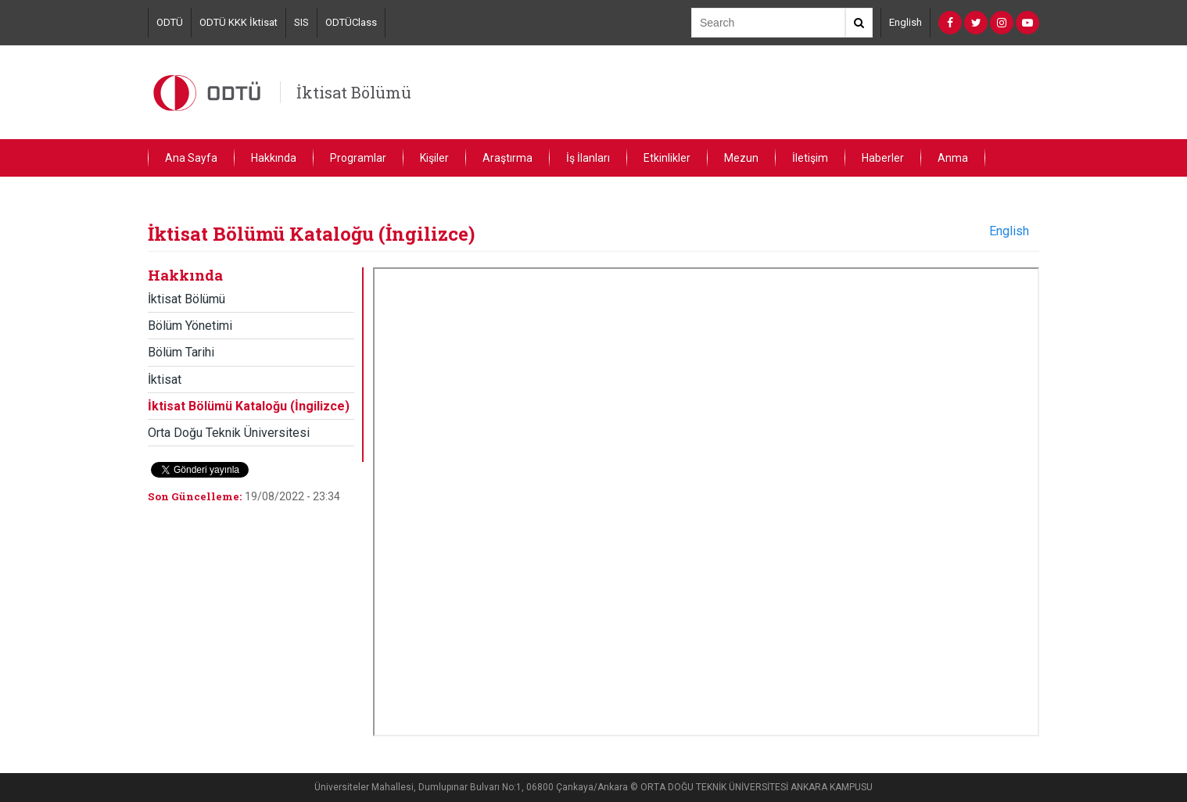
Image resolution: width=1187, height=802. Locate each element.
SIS (301, 22)
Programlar (358, 158)
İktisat (164, 379)
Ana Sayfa (191, 158)
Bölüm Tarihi (181, 352)
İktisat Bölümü (353, 92)
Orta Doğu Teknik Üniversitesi (229, 432)
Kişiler (434, 158)
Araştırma (507, 158)
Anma (953, 158)
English (905, 22)
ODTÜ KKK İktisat (238, 22)
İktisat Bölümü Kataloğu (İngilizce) (249, 406)
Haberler (883, 158)
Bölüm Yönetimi (190, 325)
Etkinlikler (667, 158)
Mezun (741, 158)
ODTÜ (169, 22)
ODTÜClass (351, 22)
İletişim (810, 158)
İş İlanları (588, 158)
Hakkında (273, 158)
